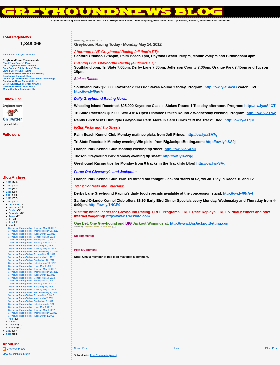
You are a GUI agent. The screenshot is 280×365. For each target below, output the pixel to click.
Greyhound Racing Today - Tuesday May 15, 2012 (31, 275)
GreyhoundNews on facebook (19, 86)
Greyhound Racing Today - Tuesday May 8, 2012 (31, 295)
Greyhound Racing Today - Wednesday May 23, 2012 (33, 251)
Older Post (271, 348)
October (13, 210)
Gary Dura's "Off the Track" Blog (21, 68)
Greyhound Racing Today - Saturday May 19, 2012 (32, 263)
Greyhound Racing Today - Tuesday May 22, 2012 (31, 254)
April (11, 319)
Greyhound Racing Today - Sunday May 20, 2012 (31, 260)
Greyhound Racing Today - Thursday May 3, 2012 (31, 310)
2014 (9, 195)
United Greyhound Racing (17, 70)
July (11, 219)
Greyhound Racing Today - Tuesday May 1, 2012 (31, 316)
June (11, 222)
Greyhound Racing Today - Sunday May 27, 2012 (31, 239)
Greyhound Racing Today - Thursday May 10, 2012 (32, 289)
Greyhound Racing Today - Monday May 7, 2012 (30, 298)
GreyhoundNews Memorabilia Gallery (23, 73)
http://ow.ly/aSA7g (201, 135)
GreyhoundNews (16, 348)
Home (176, 348)
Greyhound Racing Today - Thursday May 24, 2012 (32, 248)
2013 (9, 198)
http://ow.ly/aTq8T (239, 120)
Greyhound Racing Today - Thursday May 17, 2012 (32, 269)
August (12, 216)
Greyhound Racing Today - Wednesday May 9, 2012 (32, 292)
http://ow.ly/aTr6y (261, 113)
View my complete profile (16, 354)
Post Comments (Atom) (103, 355)
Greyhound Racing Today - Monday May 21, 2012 (31, 257)
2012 (9, 201)
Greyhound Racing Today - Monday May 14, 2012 (31, 278)
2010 (9, 334)
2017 (9, 185)
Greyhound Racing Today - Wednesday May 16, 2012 (33, 272)
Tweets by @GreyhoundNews (19, 54)
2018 (9, 182)
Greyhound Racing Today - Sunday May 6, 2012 (30, 301)
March (12, 321)
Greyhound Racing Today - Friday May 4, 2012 (30, 307)
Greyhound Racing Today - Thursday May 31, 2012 (32, 228)
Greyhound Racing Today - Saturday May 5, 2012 (31, 304)
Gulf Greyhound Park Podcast (19, 65)
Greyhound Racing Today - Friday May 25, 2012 (30, 245)
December (14, 204)
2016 (9, 188)
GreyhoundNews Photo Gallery (20, 81)
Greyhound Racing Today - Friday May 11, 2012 (30, 286)
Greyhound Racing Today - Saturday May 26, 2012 (32, 242)
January (13, 327)
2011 (9, 330)
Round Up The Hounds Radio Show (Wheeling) (29, 78)
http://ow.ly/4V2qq (178, 156)
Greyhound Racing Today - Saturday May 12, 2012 (32, 283)
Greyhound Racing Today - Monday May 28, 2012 (31, 237)
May (11, 225)
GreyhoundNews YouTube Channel (22, 83)
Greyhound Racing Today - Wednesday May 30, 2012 (33, 231)
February (13, 324)
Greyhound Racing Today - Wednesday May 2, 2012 (32, 313)
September (14, 213)
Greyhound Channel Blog (17, 76)
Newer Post (81, 348)
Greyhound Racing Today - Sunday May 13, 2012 (31, 280)
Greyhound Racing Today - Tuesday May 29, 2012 (31, 234)
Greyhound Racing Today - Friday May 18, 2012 (30, 266)
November (14, 207)
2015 (9, 191)
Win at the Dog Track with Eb (19, 89)
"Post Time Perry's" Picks (17, 63)
